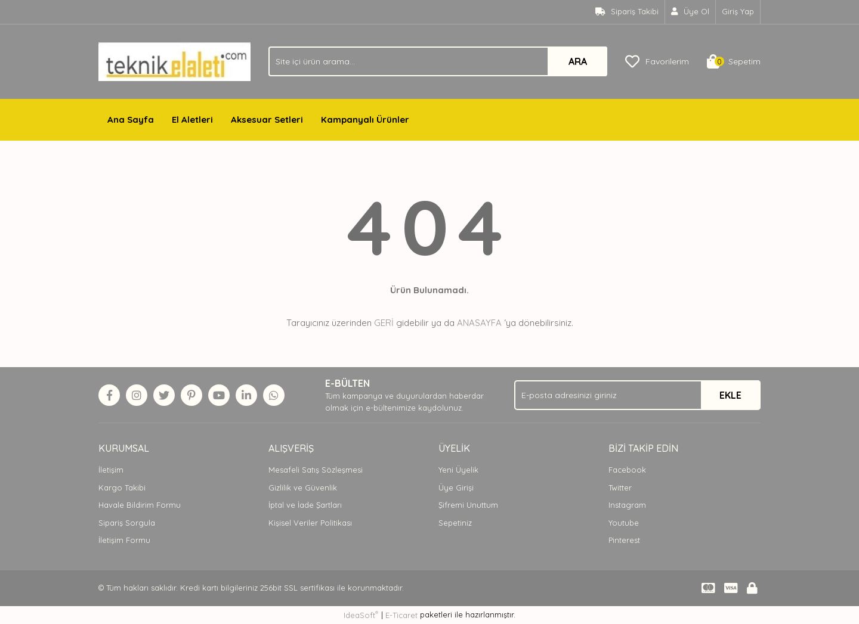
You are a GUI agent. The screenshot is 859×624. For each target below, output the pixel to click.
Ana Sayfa (130, 119)
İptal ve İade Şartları (305, 505)
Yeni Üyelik (458, 469)
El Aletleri (192, 119)
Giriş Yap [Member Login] (738, 11)
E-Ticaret (401, 615)
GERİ (384, 322)
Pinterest (624, 540)
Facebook (627, 469)
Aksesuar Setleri (267, 119)
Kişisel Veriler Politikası (310, 522)
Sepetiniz (455, 522)
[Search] (437, 61)
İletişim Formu (124, 540)
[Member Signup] (690, 12)
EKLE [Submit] (730, 395)
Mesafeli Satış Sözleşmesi (315, 469)
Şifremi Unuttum (468, 505)
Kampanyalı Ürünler (365, 119)
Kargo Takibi (122, 487)
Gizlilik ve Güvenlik (302, 487)
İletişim (110, 469)
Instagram (627, 505)
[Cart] (734, 61)
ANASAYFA (479, 322)
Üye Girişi (456, 487)
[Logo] (174, 61)
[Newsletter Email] (637, 395)
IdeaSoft (361, 615)
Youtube (623, 522)
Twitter (620, 487)
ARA (577, 61)
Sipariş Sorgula (126, 522)
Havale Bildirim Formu (139, 505)
